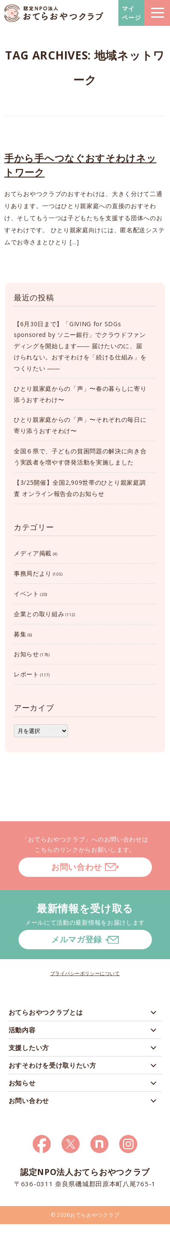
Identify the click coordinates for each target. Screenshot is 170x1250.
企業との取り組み (39, 614)
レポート (26, 674)
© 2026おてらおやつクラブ (85, 1215)
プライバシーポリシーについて (85, 973)
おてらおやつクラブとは (46, 1012)
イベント (26, 593)
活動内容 (22, 1030)
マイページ (131, 13)
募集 (20, 634)
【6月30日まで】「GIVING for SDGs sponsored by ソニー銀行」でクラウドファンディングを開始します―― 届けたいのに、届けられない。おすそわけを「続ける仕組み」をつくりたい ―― (80, 346)
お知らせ (26, 654)
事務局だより (33, 573)
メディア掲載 (33, 553)
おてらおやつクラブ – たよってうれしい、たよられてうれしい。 (53, 13)
